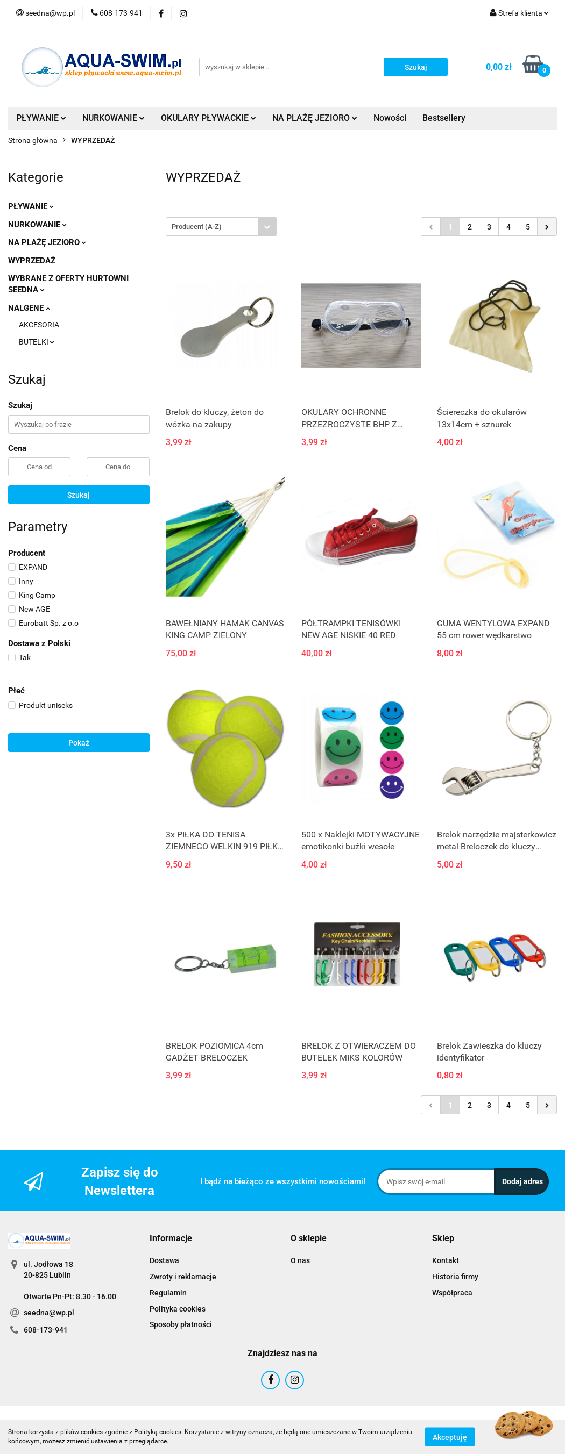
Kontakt (445, 1260)
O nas (300, 1260)
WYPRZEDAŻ (31, 261)
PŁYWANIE (41, 118)
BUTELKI (36, 342)
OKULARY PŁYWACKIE (208, 118)
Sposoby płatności (181, 1324)
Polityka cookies (178, 1309)
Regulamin (168, 1292)
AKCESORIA (39, 324)
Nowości (389, 118)
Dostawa (164, 1260)
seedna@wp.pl (49, 1312)
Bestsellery (443, 118)
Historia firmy (455, 1276)
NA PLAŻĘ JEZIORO (314, 118)
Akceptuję (450, 1436)
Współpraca (452, 1292)
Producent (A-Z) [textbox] (197, 227)
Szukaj (78, 495)
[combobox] (221, 226)
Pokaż (78, 743)
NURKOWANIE (113, 118)
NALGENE (29, 308)
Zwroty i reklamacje (183, 1276)
